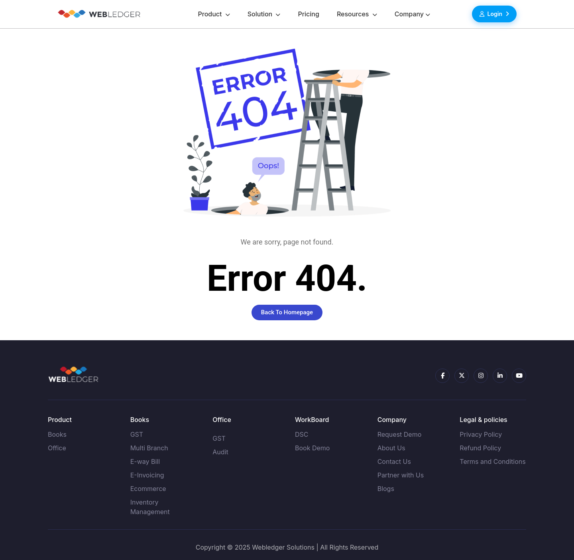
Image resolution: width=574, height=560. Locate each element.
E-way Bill (145, 461)
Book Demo (312, 448)
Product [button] (210, 14)
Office (57, 448)
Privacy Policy (481, 434)
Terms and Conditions (492, 461)
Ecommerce (148, 489)
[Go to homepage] (98, 14)
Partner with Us (400, 475)
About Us (391, 448)
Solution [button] (261, 14)
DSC (302, 434)
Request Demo (399, 434)
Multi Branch (149, 448)
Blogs (385, 489)
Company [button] (409, 14)
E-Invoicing (147, 475)
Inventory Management (150, 507)
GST (136, 434)
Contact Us (394, 461)
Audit (220, 452)
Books (57, 434)
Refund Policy (480, 448)
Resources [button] (354, 14)
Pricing (308, 14)
